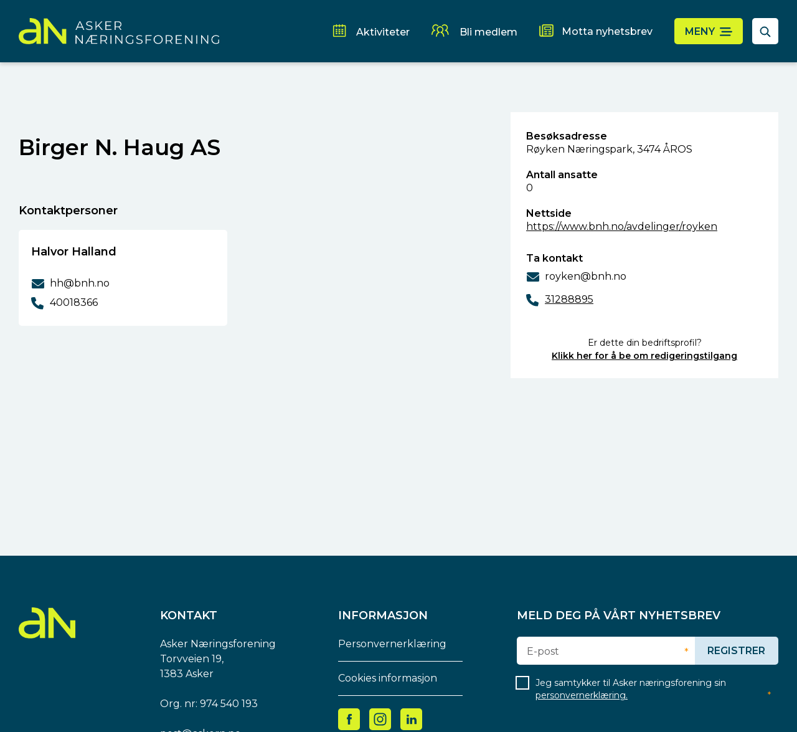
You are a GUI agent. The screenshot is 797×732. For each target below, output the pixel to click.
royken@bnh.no (585, 276)
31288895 (569, 299)
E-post (543, 652)
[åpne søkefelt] (765, 31)
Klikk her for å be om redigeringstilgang (644, 355)
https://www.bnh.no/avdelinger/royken (621, 226)
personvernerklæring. (581, 695)
